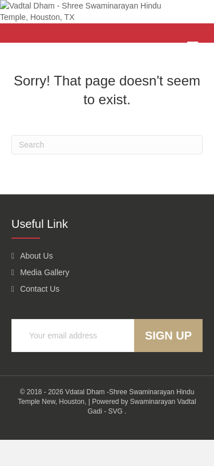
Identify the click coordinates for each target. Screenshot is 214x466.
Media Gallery (44, 298)
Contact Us (39, 315)
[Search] (107, 171)
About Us (36, 282)
